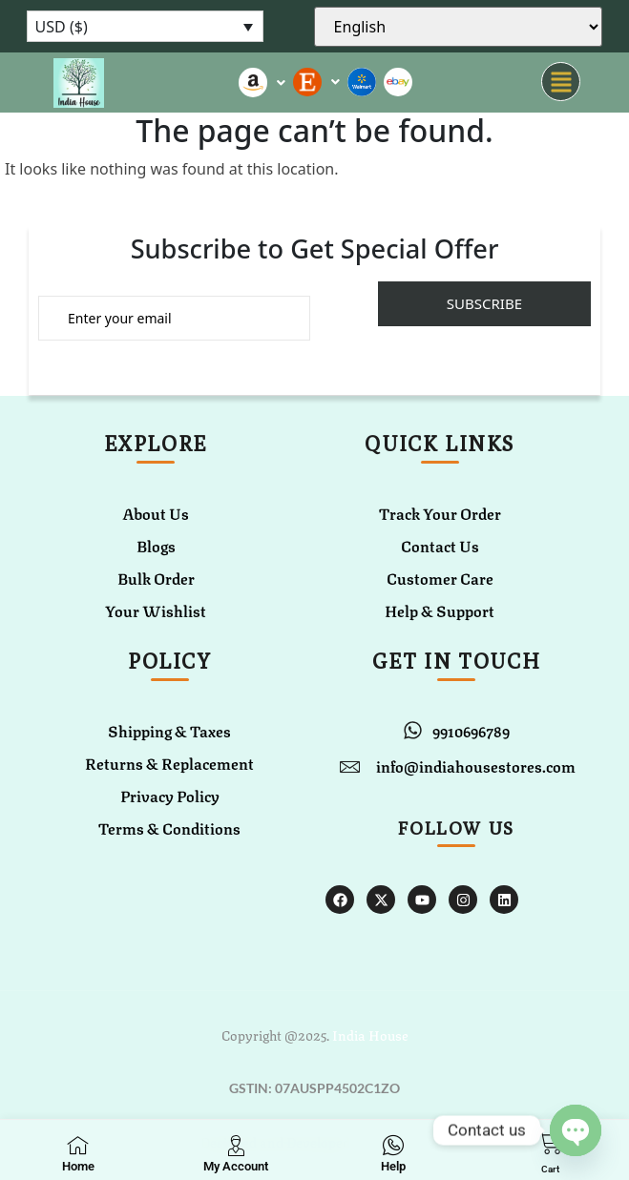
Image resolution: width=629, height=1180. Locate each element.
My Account (235, 1166)
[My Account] (235, 1144)
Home (78, 1166)
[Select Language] (458, 27)
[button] (560, 82)
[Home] (78, 1144)
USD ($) (61, 26)
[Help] (393, 1144)
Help (393, 1166)
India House (370, 1034)
